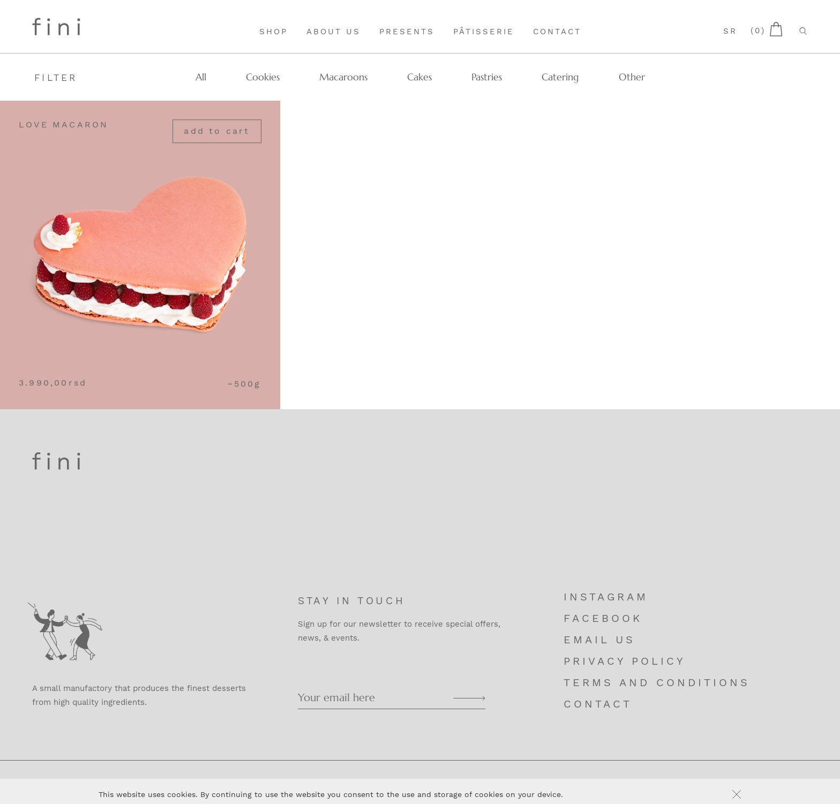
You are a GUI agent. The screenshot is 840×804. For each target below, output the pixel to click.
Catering (560, 77)
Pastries (486, 77)
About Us (333, 31)
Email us (599, 639)
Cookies (263, 77)
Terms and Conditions (657, 682)
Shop (273, 31)
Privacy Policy (624, 661)
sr (730, 31)
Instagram (606, 596)
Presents (406, 31)
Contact (557, 31)
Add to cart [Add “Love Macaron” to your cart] (217, 132)
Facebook (603, 618)
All (201, 77)
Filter (56, 77)
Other (632, 77)
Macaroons (343, 77)
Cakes (419, 77)
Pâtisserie (483, 31)
